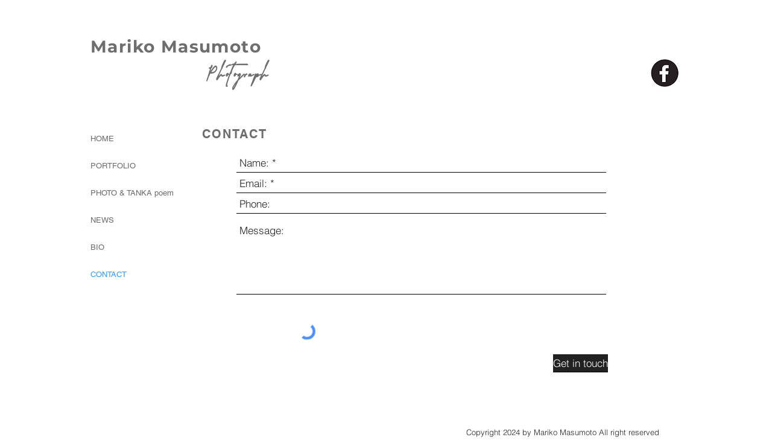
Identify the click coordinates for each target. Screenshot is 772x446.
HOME (102, 138)
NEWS (102, 220)
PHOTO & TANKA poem (123, 192)
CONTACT (108, 274)
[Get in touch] (580, 363)
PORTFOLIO (113, 165)
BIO (97, 247)
